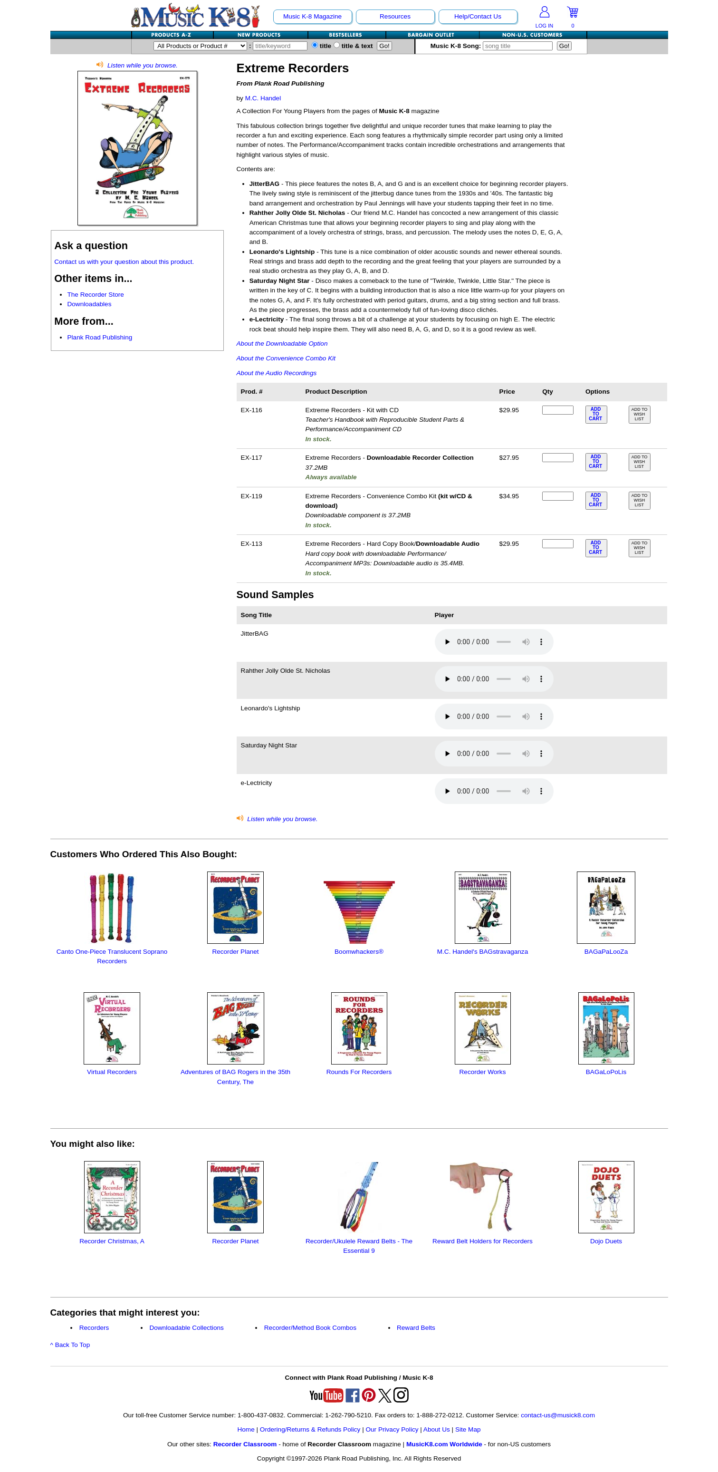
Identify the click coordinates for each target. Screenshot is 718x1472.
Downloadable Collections (186, 1327)
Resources (395, 16)
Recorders (94, 1327)
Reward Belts (416, 1327)
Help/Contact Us (477, 16)
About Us (436, 1429)
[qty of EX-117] (558, 457)
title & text (353, 45)
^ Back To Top (70, 1344)
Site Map (468, 1429)
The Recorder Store (95, 294)
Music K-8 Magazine (312, 16)
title (321, 45)
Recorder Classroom (245, 1444)
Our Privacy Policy (391, 1429)
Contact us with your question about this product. (124, 261)
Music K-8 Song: (493, 45)
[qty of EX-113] (558, 543)
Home (245, 1429)
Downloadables (89, 304)
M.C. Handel (263, 98)
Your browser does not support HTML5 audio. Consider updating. (494, 642)
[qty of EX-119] (558, 496)
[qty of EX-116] (558, 410)
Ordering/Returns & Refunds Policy (310, 1429)
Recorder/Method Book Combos (310, 1327)
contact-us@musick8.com (558, 1415)
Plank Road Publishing (99, 337)
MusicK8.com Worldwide (444, 1444)
